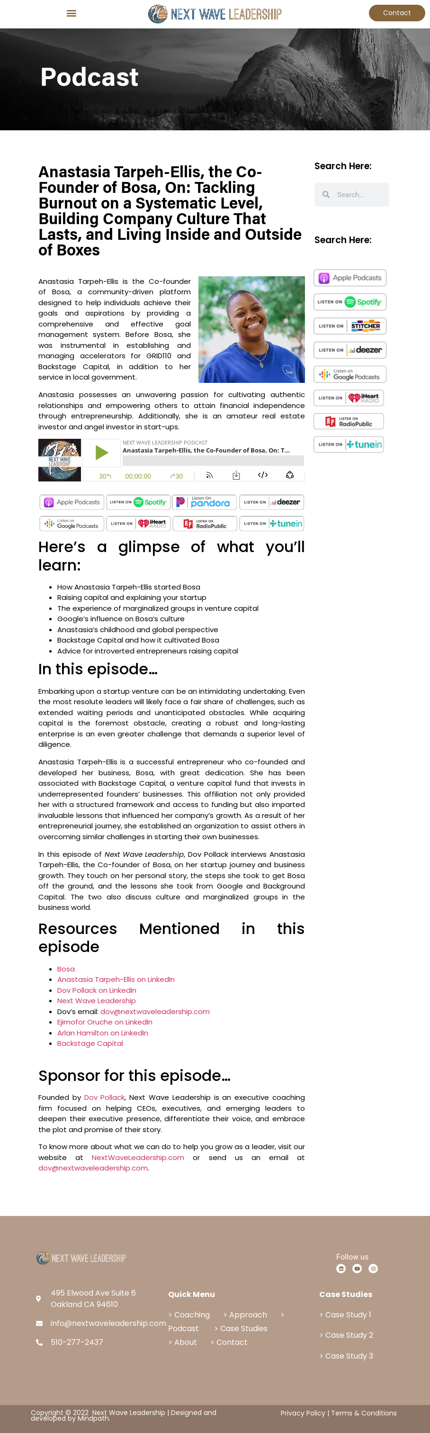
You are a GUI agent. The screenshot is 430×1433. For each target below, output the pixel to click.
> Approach (245, 1314)
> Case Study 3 (346, 1356)
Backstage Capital (90, 1043)
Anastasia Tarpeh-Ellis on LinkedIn (116, 979)
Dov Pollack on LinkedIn (96, 990)
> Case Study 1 (345, 1314)
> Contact (229, 1342)
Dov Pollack (104, 1097)
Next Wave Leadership (96, 1001)
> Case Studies (241, 1328)
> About (183, 1342)
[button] (72, 12)
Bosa (66, 969)
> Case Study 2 (346, 1335)
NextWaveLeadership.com (138, 1157)
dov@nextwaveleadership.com (155, 1011)
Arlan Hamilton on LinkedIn (102, 1033)
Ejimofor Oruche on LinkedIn (104, 1022)
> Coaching (189, 1314)
